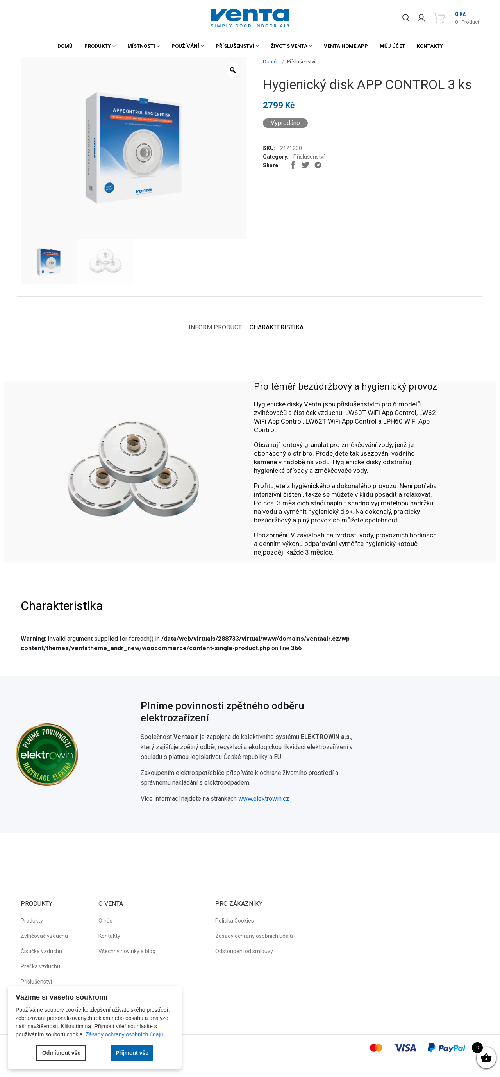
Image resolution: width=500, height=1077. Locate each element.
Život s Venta (289, 46)
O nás (105, 921)
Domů (65, 46)
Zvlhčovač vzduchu (44, 936)
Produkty (97, 46)
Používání (185, 46)
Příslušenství (235, 46)
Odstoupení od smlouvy (244, 951)
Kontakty (430, 46)
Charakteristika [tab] (277, 327)
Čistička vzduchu (41, 951)
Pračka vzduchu (40, 966)
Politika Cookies (234, 921)
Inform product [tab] (215, 327)
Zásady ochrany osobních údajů (254, 936)
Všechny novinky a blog (126, 951)
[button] (250, 18)
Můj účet (392, 46)
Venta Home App (346, 46)
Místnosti (141, 46)
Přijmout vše (132, 1053)
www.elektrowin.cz (263, 798)
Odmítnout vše (61, 1053)
